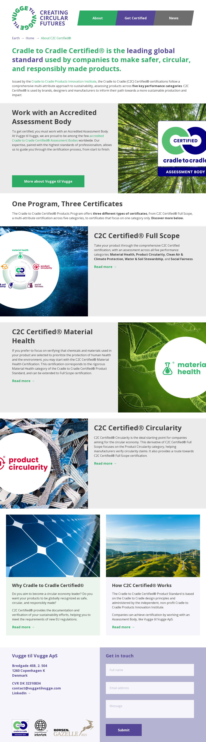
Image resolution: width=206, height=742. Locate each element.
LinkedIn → (21, 693)
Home (30, 38)
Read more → (105, 266)
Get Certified (136, 18)
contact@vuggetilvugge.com (36, 688)
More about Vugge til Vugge (48, 181)
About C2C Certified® (56, 38)
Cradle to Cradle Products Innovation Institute (64, 81)
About (97, 18)
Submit (124, 730)
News (173, 18)
